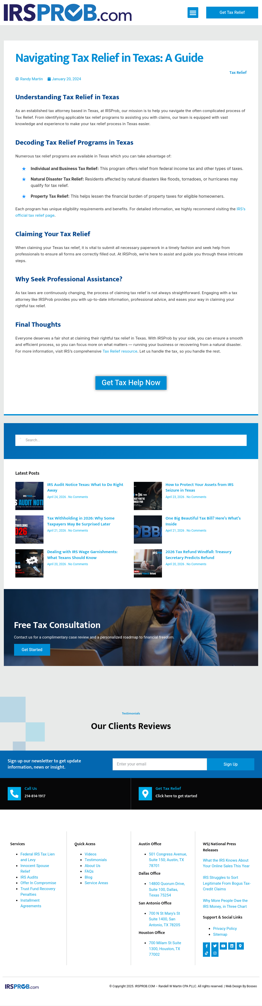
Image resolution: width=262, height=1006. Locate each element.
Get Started (33, 648)
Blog (88, 877)
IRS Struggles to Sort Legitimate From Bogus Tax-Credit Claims (226, 883)
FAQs (89, 871)
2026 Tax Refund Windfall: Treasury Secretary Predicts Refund (199, 554)
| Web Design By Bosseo (240, 986)
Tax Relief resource (120, 351)
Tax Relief (238, 72)
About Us (92, 866)
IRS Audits (29, 877)
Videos (90, 854)
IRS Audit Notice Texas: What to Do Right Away (85, 487)
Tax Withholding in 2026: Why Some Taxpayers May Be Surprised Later (80, 521)
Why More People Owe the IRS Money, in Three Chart (225, 904)
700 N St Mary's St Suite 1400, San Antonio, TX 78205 (164, 919)
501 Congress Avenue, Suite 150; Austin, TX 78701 (168, 860)
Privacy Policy (225, 929)
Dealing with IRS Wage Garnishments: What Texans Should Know (82, 554)
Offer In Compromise (38, 883)
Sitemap (220, 935)
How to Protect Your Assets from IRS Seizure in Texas (200, 487)
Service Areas (96, 883)
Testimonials (96, 860)
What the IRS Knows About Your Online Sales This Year (226, 863)
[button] (193, 12)
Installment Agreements (30, 903)
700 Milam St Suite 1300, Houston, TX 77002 (165, 949)
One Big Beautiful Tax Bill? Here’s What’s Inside (203, 521)
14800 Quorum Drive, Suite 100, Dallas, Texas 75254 (167, 889)
